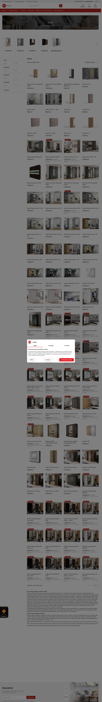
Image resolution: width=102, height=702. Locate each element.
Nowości (23, 10)
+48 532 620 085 (79, 1)
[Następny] (96, 44)
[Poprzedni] (4, 44)
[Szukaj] (60, 5)
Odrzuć (31, 359)
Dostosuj (48, 359)
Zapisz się (30, 697)
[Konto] (89, 6)
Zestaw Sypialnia (58, 10)
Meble (4, 10)
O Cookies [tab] (66, 345)
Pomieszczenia (14, 10)
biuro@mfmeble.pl (88, 1)
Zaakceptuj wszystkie (66, 359)
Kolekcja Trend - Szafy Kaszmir (44, 10)
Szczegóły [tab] (51, 345)
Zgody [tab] (35, 345)
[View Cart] (95, 6)
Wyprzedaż (31, 10)
